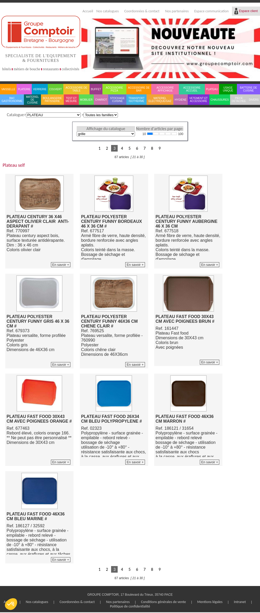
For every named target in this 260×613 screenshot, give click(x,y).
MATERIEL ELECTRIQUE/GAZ (159, 100)
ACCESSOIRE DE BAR (139, 89)
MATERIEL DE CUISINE (32, 99)
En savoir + (60, 265)
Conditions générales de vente (163, 602)
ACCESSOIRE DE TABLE (76, 89)
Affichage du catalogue (105, 128)
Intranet (240, 602)
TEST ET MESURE (71, 100)
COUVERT (55, 89)
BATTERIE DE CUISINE (248, 89)
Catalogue (15, 114)
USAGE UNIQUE (228, 89)
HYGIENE (180, 99)
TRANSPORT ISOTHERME (136, 100)
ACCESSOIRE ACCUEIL (192, 89)
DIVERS (254, 99)
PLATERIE (24, 89)
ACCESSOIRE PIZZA (114, 89)
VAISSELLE (8, 89)
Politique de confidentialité (130, 606)
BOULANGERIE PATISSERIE (52, 100)
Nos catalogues (107, 11)
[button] (11, 604)
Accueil (87, 11)
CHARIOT (101, 99)
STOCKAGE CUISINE (117, 100)
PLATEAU (212, 89)
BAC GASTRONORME (12, 100)
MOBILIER (86, 99)
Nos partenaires (177, 11)
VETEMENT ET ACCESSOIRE (198, 100)
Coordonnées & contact (141, 11)
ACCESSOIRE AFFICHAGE (165, 89)
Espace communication (211, 11)
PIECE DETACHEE (239, 100)
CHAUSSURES (220, 99)
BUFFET (96, 89)
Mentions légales (209, 602)
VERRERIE (39, 89)
